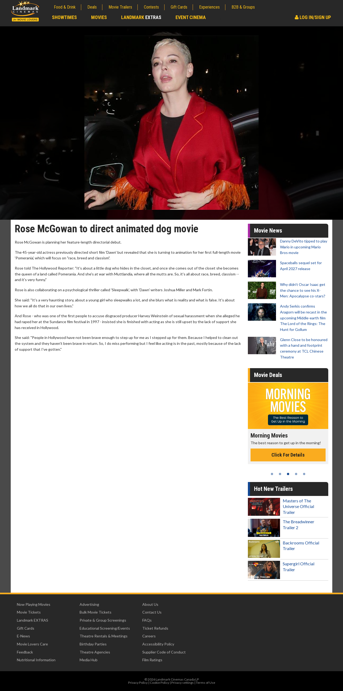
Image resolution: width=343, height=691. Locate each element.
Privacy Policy (138, 683)
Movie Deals (268, 375)
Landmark (141, 17)
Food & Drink (65, 7)
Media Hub (89, 660)
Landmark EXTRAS (32, 620)
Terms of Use (205, 683)
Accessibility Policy (158, 644)
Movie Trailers (120, 7)
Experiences (209, 7)
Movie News (268, 230)
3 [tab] (288, 474)
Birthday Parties (93, 644)
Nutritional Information (36, 660)
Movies (99, 17)
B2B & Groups (243, 7)
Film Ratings (152, 660)
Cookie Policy (159, 683)
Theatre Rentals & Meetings (104, 636)
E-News (23, 636)
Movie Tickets (29, 612)
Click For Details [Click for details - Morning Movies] (288, 455)
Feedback (25, 652)
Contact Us (152, 612)
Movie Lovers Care (32, 644)
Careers (149, 636)
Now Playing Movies (33, 604)
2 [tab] (280, 474)
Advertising (89, 604)
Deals (92, 7)
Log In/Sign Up (313, 17)
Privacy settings (182, 683)
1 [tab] (272, 474)
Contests (151, 7)
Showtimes (64, 17)
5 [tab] (304, 474)
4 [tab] (296, 474)
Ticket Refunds (155, 628)
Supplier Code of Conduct (164, 652)
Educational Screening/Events (105, 628)
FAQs (147, 620)
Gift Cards (179, 7)
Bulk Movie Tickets (95, 612)
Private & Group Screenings (103, 620)
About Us (150, 604)
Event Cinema (191, 17)
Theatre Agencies (95, 652)
